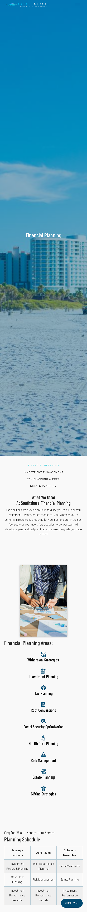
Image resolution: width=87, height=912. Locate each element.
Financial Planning (43, 465)
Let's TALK (72, 903)
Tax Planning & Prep (43, 479)
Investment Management (44, 472)
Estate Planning (43, 486)
